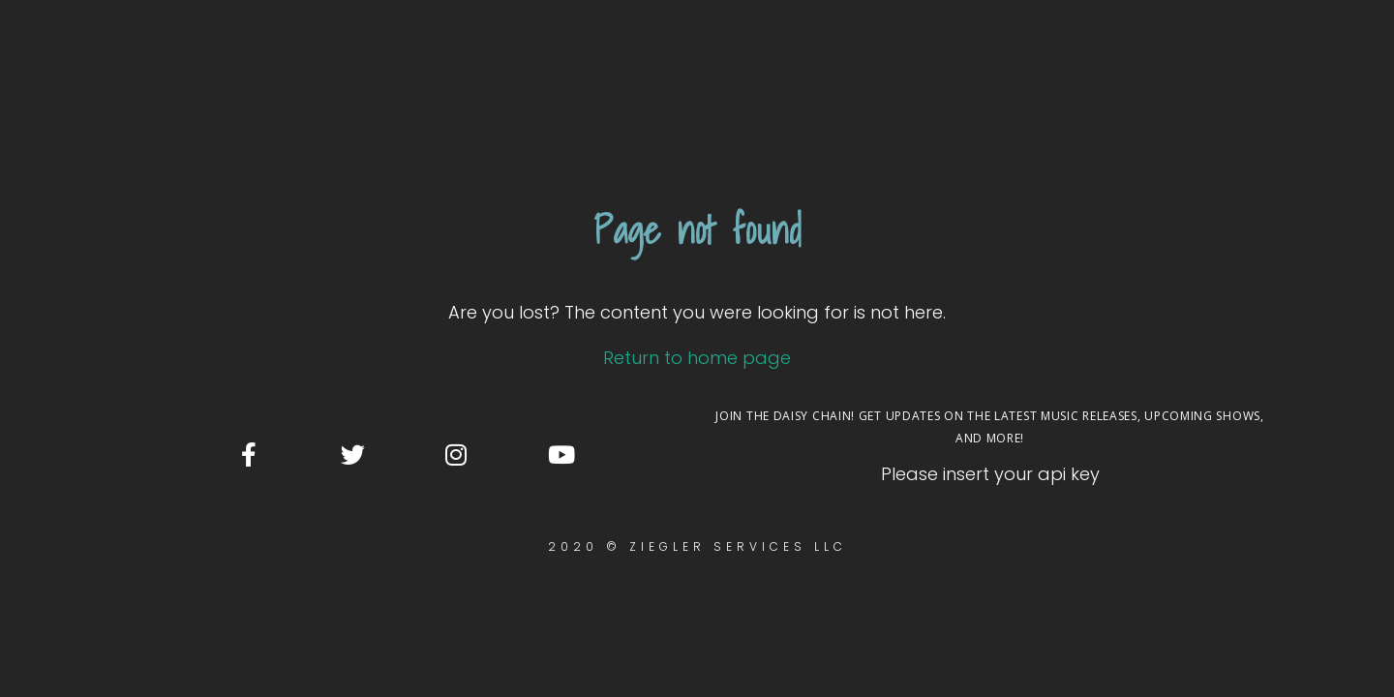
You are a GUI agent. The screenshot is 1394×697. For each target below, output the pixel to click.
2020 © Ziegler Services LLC (697, 366)
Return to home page (697, 178)
